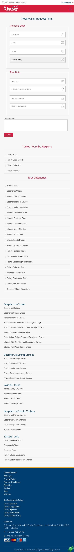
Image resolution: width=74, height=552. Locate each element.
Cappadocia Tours (11, 445)
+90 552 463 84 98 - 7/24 (15, 2)
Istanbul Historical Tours (17, 213)
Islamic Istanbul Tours (16, 240)
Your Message (9, 118)
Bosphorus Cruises (12, 308)
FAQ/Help (8, 476)
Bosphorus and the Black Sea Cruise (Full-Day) (24, 328)
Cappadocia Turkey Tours (17, 256)
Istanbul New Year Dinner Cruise (17, 347)
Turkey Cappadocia (15, 160)
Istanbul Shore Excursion (17, 245)
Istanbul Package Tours (16, 218)
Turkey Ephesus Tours (16, 267)
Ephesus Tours (10, 450)
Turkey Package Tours (16, 251)
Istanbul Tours (12, 185)
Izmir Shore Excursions (16, 284)
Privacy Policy (10, 479)
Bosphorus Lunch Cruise (17, 202)
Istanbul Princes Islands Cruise (17, 332)
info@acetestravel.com (18, 535)
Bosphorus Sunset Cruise (14, 313)
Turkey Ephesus (13, 165)
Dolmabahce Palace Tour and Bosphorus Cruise (24, 337)
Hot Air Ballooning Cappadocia (19, 262)
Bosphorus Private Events (14, 415)
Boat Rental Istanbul (12, 430)
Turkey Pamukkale (11, 513)
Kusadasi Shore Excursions (18, 289)
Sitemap (7, 494)
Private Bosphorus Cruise (14, 425)
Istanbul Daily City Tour (13, 389)
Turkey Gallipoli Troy (12, 516)
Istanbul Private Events (16, 224)
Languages (66, 2)
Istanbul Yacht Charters (16, 229)
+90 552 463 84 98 (15, 531)
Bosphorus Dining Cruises (15, 359)
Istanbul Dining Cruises (16, 196)
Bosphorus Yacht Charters (15, 420)
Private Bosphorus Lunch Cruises (18, 373)
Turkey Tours (12, 154)
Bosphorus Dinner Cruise (17, 207)
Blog (5, 491)
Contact (7, 488)
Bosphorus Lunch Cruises (14, 363)
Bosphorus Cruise (14, 191)
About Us (8, 485)
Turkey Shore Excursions (14, 455)
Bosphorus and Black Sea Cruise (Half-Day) (22, 323)
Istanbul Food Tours (15, 235)
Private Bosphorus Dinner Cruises (18, 378)
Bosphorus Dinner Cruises (15, 368)
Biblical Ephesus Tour (16, 273)
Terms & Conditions (12, 482)
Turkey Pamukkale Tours (17, 278)
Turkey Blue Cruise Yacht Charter (18, 460)
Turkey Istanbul (13, 171)
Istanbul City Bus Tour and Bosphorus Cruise (22, 342)
